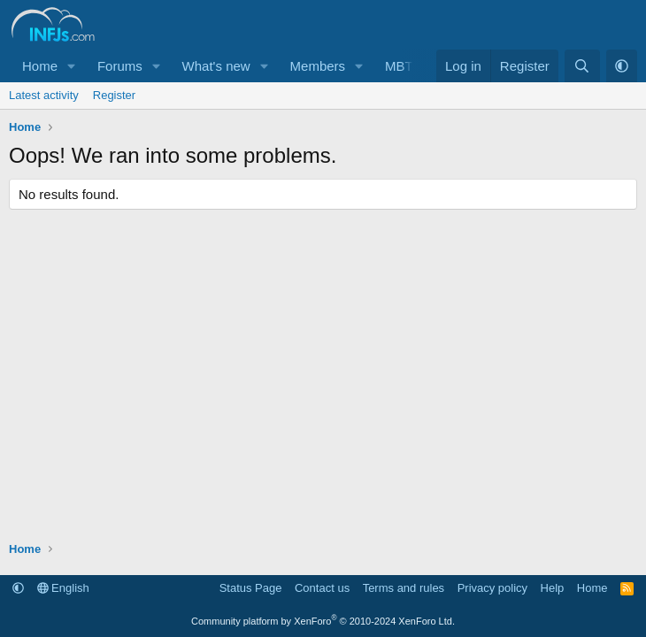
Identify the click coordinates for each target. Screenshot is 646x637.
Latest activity (44, 95)
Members (318, 65)
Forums (119, 65)
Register (114, 95)
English (63, 588)
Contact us (322, 588)
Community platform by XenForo (323, 621)
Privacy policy (492, 588)
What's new (216, 65)
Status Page (250, 588)
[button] (71, 66)
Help (553, 588)
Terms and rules (403, 588)
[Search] (582, 66)
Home (40, 65)
